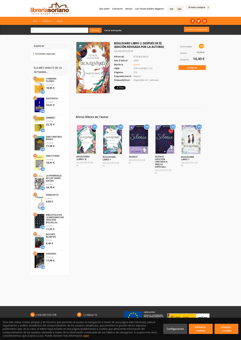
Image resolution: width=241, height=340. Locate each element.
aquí (86, 335)
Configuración (175, 328)
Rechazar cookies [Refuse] (201, 328)
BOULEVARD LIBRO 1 (187, 158)
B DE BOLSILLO (141, 56)
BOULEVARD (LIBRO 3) (83, 158)
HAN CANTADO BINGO (54, 138)
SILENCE (133, 156)
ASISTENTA (52, 98)
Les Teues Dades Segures (149, 8)
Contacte (117, 8)
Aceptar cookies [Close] (226, 328)
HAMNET (50, 117)
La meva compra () (196, 29)
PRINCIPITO (52, 194)
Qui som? (104, 8)
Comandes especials (45, 53)
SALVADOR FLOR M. (123, 51)
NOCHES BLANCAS (51, 235)
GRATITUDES (53, 155)
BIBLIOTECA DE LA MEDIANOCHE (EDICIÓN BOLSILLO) (55, 218)
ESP (171, 9)
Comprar (192, 67)
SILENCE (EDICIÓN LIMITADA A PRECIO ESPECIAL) (161, 161)
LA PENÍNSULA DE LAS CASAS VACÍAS (53, 178)
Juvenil (137, 64)
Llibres (47, 20)
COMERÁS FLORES (51, 80)
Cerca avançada (112, 30)
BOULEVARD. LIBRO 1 (109, 158)
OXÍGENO (51, 253)
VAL (179, 9)
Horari (129, 8)
